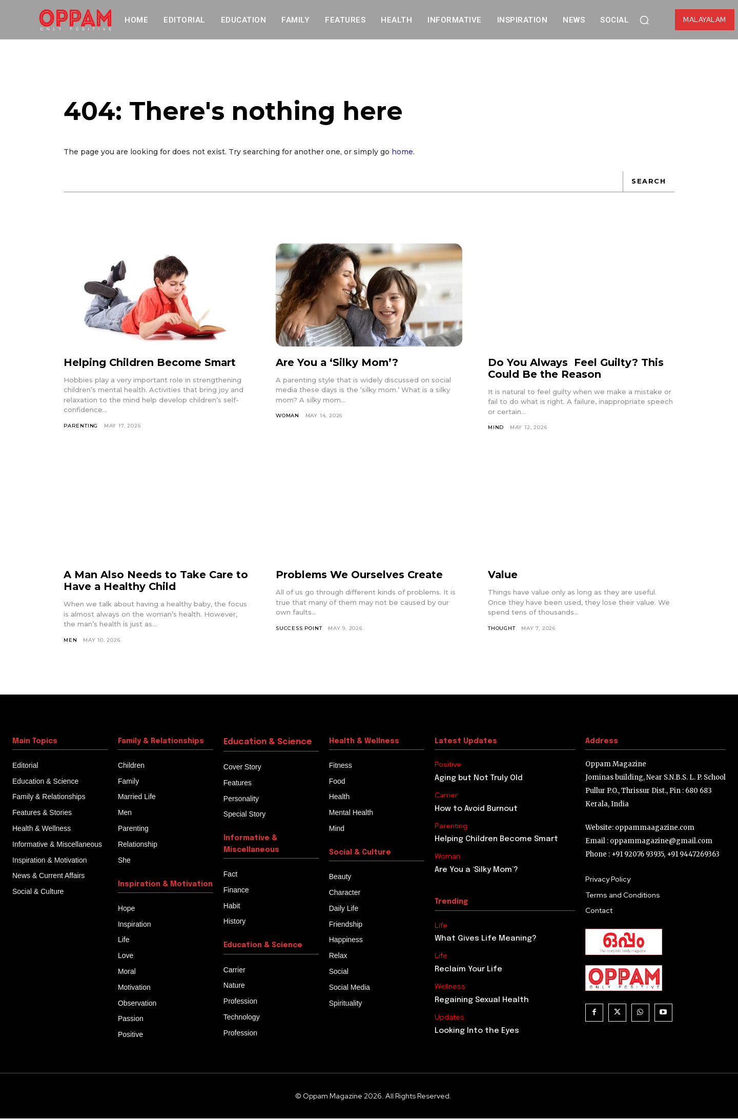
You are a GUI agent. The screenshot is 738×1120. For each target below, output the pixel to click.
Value (503, 576)
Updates (449, 1018)
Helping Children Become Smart (151, 363)
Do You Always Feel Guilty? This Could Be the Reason (576, 369)
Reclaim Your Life (469, 971)
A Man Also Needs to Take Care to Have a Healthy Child (157, 582)
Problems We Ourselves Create (360, 576)
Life (441, 926)
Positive (448, 765)
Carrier (446, 796)
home (402, 152)
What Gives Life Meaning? (486, 940)
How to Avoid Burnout (476, 810)
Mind (496, 428)
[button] (644, 20)
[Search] (648, 182)
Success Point (299, 629)
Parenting (81, 426)
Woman (287, 416)
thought (502, 629)
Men (70, 641)
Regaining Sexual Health (482, 1001)
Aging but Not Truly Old (479, 779)
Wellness (450, 988)
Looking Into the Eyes (477, 1032)
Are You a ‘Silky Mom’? (338, 363)
